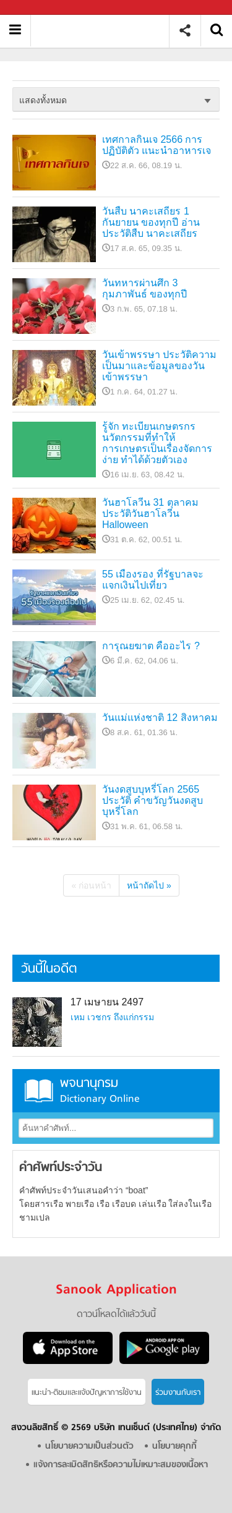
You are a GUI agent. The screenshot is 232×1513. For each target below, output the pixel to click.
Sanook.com (37, 7)
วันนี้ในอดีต (49, 969)
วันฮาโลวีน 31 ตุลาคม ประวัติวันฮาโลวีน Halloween (150, 513)
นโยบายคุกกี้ (174, 1446)
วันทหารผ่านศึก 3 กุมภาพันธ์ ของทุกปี (144, 288)
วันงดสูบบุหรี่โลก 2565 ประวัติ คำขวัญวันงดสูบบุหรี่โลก (152, 800)
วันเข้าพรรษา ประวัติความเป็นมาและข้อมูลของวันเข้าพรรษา (159, 365)
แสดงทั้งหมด (43, 100)
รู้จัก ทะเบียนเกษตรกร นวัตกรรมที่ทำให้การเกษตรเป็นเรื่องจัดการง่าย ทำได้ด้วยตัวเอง (157, 443)
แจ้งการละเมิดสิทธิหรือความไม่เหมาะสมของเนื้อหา (120, 1465)
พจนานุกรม (115, 1090)
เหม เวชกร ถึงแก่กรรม (112, 1017)
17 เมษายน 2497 (107, 1002)
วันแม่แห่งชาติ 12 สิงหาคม (160, 717)
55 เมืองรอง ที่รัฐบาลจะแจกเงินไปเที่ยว (153, 579)
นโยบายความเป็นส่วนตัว (89, 1446)
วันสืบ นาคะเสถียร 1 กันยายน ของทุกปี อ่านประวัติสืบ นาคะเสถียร (151, 222)
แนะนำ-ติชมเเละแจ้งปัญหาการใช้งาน (87, 1392)
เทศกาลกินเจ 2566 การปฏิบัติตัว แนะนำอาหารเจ (156, 145)
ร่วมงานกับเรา (177, 1392)
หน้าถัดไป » (149, 885)
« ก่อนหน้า (91, 885)
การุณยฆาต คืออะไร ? (151, 646)
